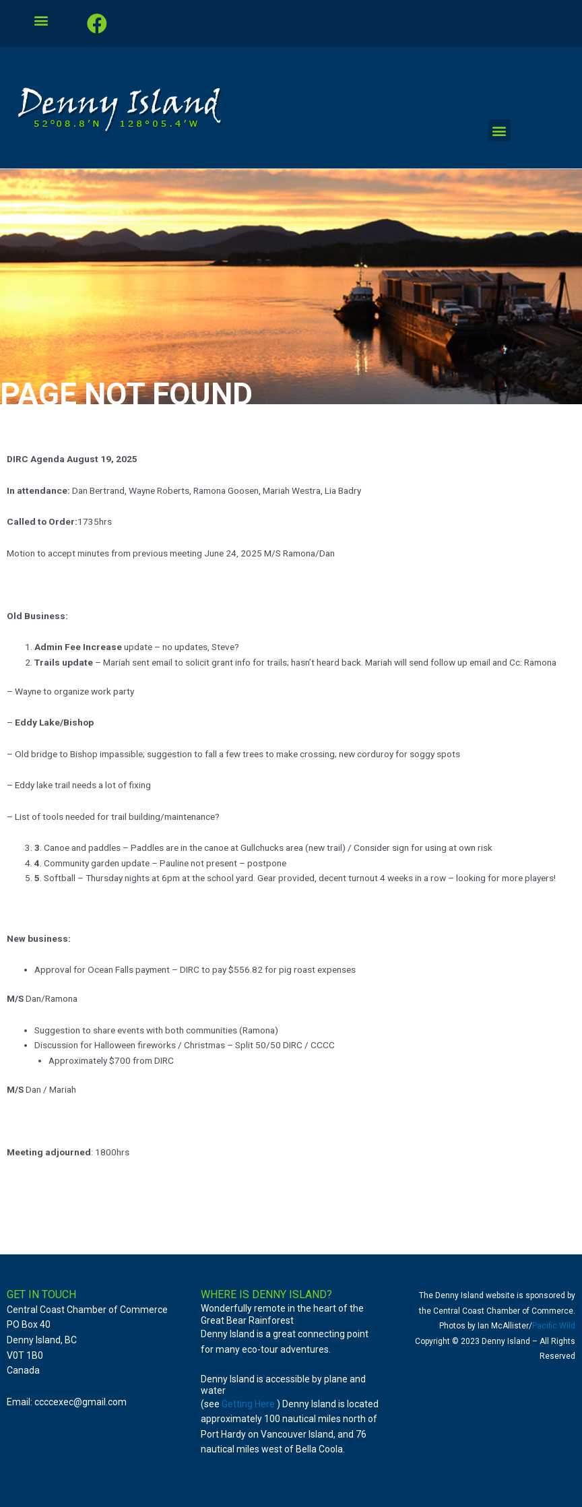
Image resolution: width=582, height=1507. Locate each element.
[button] (41, 20)
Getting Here (248, 1404)
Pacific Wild (553, 1325)
